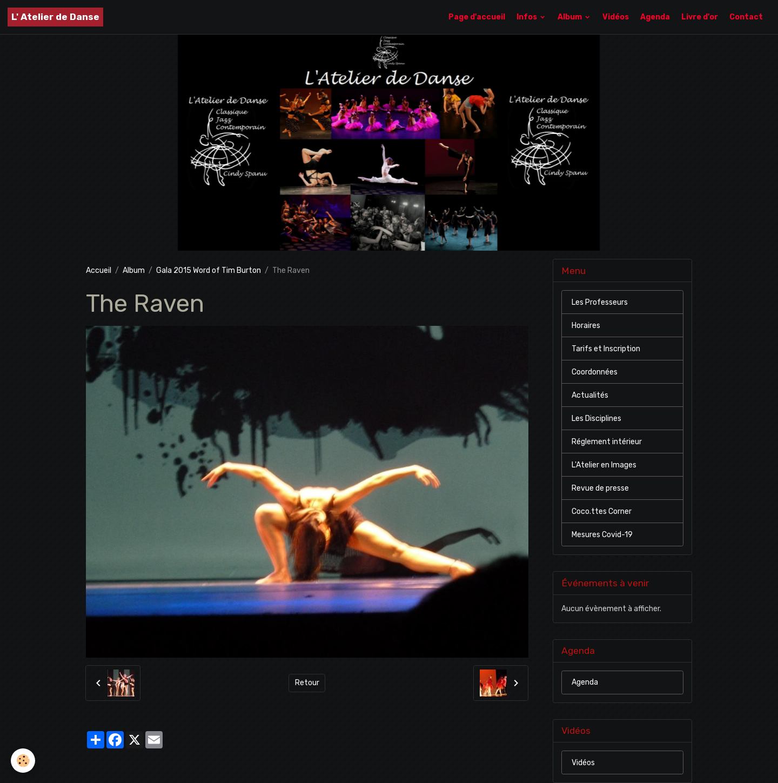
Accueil (98, 270)
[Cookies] (23, 760)
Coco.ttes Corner (602, 511)
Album (571, 17)
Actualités (590, 395)
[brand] (55, 17)
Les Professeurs (600, 302)
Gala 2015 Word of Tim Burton (208, 270)
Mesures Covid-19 (602, 534)
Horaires (586, 325)
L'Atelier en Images (604, 465)
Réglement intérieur (607, 441)
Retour (307, 682)
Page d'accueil (476, 17)
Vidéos (615, 17)
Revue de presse (600, 488)
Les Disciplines (596, 418)
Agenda (655, 17)
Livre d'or (699, 17)
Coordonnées (595, 372)
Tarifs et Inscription (606, 348)
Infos (528, 17)
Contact (746, 17)
